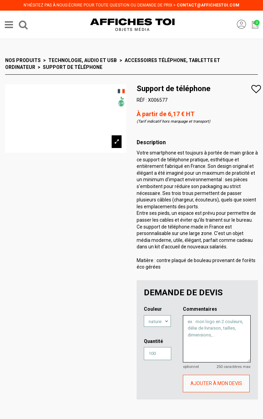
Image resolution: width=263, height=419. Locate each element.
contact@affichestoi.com (208, 5)
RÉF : (142, 100)
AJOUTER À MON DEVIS (216, 383)
